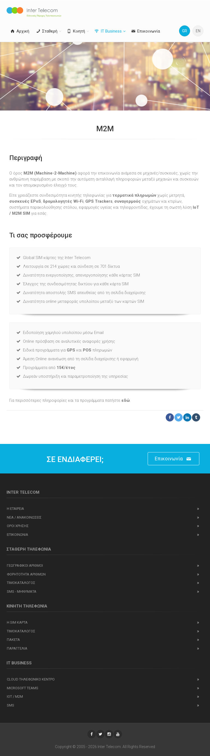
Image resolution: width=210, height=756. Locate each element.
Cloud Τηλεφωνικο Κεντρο (31, 679)
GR (184, 31)
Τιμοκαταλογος (21, 583)
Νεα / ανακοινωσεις (24, 517)
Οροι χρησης (18, 526)
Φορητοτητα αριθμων (26, 574)
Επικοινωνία (145, 31)
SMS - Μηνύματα (21, 591)
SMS (10, 705)
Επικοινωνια (17, 535)
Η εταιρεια (15, 509)
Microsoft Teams (22, 688)
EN (198, 31)
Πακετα (13, 640)
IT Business (108, 31)
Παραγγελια (17, 648)
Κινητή (75, 31)
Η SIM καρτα (17, 622)
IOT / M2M (15, 696)
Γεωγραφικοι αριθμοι (25, 565)
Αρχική (19, 31)
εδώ (125, 400)
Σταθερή (46, 31)
